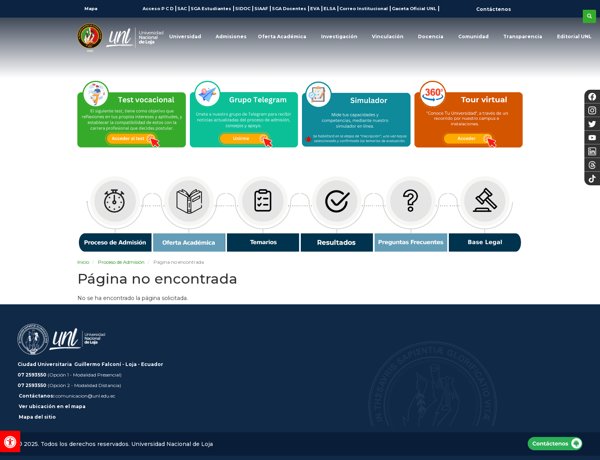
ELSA (329, 8)
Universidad (185, 36)
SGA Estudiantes (211, 8)
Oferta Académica (282, 36)
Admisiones (231, 36)
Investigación (339, 36)
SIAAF (261, 8)
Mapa (90, 8)
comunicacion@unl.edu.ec (85, 396)
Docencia (430, 36)
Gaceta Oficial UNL (414, 8)
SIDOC (242, 8)
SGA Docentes (289, 8)
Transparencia (522, 36)
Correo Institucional (363, 8)
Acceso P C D (158, 8)
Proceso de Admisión (121, 262)
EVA (315, 8)
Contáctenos (493, 9)
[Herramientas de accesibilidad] (10, 441)
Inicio (83, 262)
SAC (182, 8)
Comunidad (473, 36)
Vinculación (388, 36)
